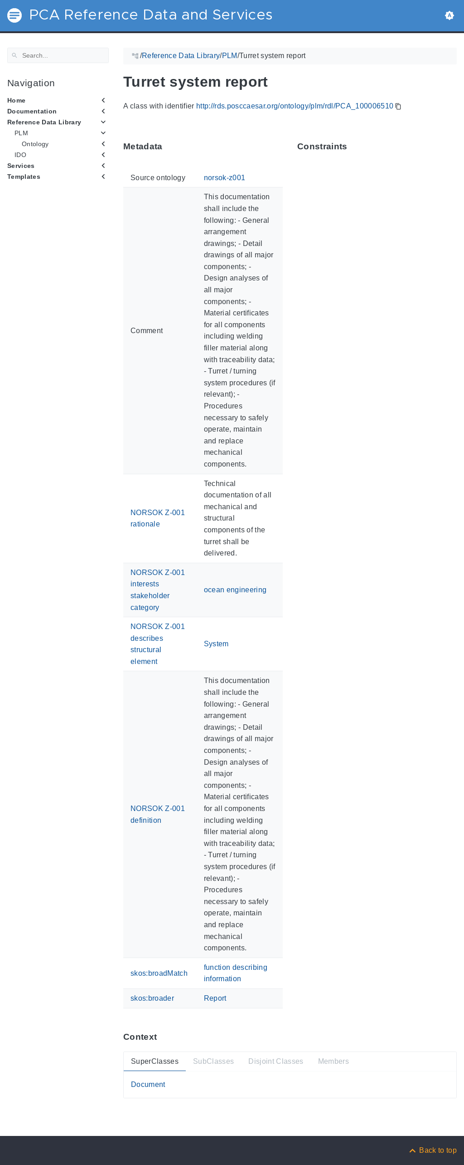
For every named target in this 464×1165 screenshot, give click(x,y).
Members (333, 1061)
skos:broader (152, 998)
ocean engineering (235, 590)
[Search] (58, 55)
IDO (20, 154)
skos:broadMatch (159, 973)
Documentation (32, 111)
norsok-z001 (225, 178)
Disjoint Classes (275, 1061)
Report (215, 998)
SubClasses (213, 1061)
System (216, 644)
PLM (21, 133)
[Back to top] (432, 1150)
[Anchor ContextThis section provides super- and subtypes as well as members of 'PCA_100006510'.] (163, 1037)
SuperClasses (155, 1061)
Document (148, 1084)
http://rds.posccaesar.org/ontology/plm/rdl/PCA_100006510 (294, 106)
